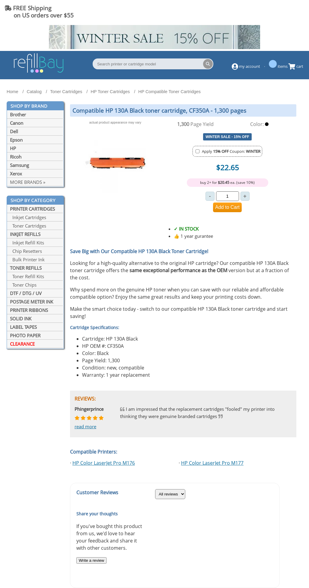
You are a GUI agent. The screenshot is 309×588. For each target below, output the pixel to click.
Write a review (91, 560)
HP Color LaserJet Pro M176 (103, 463)
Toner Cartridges (28, 226)
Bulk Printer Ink (27, 259)
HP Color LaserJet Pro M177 (212, 463)
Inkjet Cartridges (28, 217)
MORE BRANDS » (27, 182)
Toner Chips (23, 285)
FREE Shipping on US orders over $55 (39, 11)
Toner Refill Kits (27, 276)
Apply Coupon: (231, 151)
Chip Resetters (26, 251)
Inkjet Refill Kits (27, 243)
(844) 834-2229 (280, 11)
